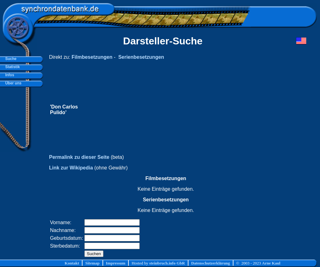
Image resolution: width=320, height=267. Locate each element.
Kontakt (72, 263)
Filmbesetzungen (92, 57)
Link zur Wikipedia (71, 167)
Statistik (11, 67)
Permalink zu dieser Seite (79, 157)
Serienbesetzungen (141, 57)
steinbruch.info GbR (167, 263)
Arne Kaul (271, 263)
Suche (10, 59)
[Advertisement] (188, 110)
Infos (8, 75)
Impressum (116, 263)
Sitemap (92, 263)
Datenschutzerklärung (210, 263)
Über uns (12, 83)
